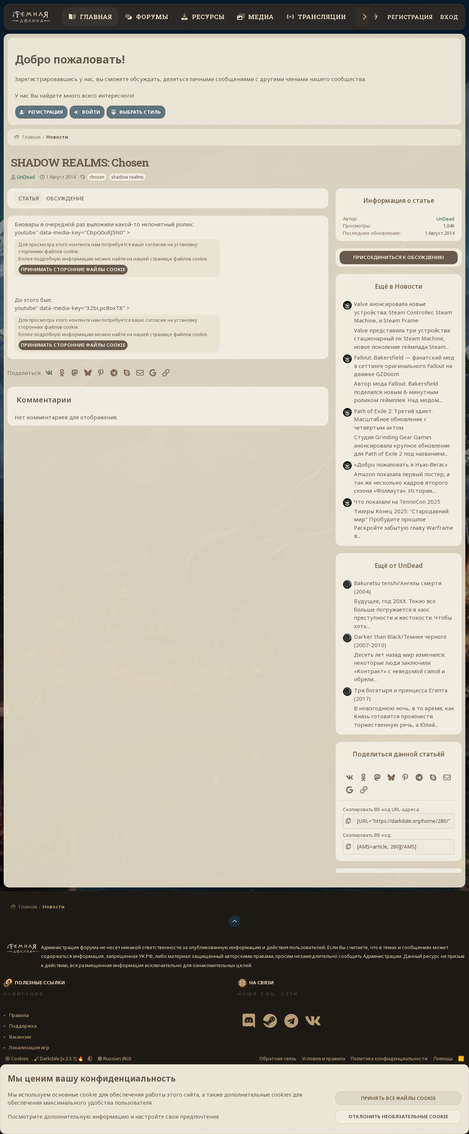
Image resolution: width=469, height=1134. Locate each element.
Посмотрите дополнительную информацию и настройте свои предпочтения (113, 1116)
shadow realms (127, 177)
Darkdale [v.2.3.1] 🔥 (59, 1057)
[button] (90, 1058)
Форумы (151, 16)
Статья (28, 198)
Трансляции (321, 16)
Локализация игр (29, 1046)
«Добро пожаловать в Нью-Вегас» (401, 464)
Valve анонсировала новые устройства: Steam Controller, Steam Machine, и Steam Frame (403, 312)
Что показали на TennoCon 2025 (397, 501)
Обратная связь (277, 1057)
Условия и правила (323, 1057)
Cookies (17, 1057)
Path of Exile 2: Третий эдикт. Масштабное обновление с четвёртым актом (393, 419)
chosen (96, 177)
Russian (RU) (114, 1057)
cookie (88, 1094)
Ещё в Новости (398, 286)
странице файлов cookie (178, 258)
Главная (95, 16)
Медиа (260, 16)
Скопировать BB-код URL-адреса (381, 809)
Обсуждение (65, 198)
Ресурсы (208, 16)
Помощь (443, 1057)
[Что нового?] (376, 17)
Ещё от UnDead (398, 565)
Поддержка (23, 1025)
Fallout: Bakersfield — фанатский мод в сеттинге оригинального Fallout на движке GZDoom (404, 366)
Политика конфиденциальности (389, 1057)
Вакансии (20, 1036)
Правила (19, 1014)
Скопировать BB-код (367, 834)
